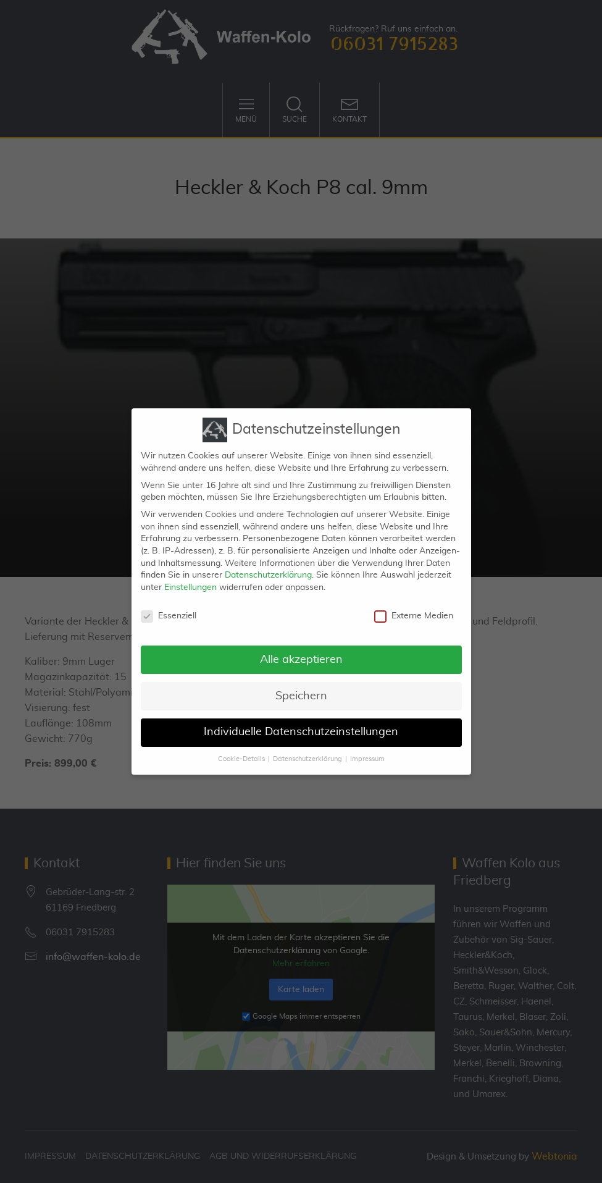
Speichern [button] (301, 687)
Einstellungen (190, 578)
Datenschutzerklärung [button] (307, 750)
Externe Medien (413, 607)
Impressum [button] (367, 750)
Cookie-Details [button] (241, 750)
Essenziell (168, 607)
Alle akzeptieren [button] (301, 650)
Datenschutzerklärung (268, 566)
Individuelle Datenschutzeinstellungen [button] (301, 723)
